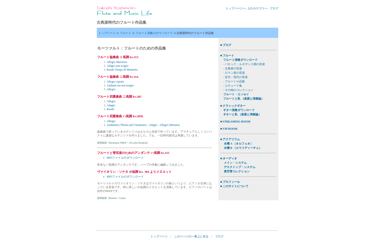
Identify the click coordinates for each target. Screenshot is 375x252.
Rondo (110, 109)
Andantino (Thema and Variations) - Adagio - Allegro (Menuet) (143, 125)
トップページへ (236, 8)
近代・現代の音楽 (236, 77)
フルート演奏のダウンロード (154, 33)
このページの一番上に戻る (191, 236)
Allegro (111, 89)
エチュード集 (233, 85)
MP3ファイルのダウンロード (125, 157)
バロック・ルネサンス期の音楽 (245, 64)
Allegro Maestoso (117, 62)
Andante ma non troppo (120, 85)
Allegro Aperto (115, 81)
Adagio (111, 105)
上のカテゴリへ (257, 8)
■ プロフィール (230, 182)
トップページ (107, 33)
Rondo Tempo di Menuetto (122, 69)
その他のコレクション (239, 90)
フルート (125, 33)
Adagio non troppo (117, 65)
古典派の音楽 (233, 68)
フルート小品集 (235, 81)
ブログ (274, 8)
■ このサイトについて (234, 186)
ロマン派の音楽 (235, 72)
